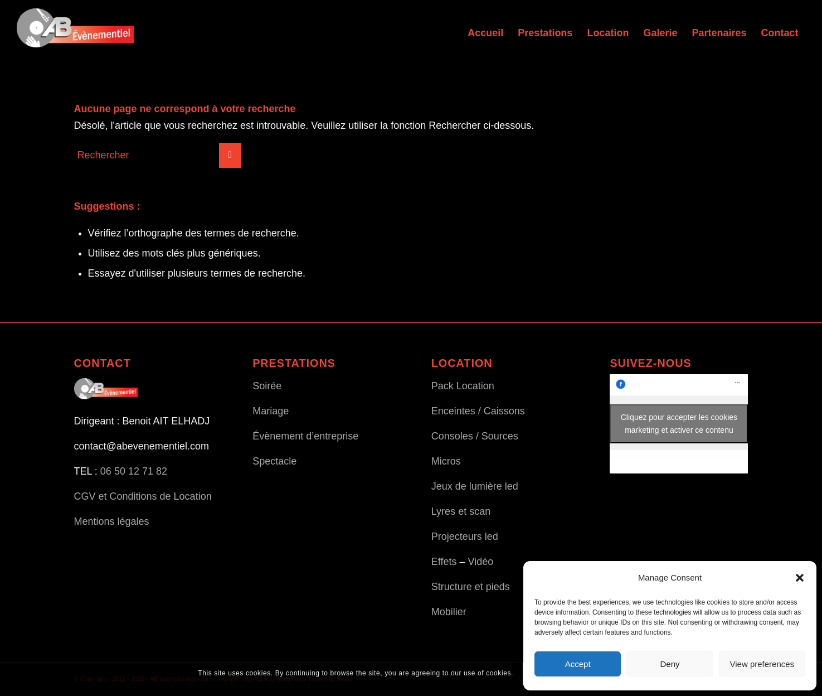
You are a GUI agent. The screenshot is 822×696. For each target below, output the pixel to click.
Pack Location (462, 386)
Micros (446, 461)
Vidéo (481, 561)
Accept (578, 664)
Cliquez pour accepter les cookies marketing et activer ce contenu (679, 423)
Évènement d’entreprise (305, 436)
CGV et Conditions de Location (143, 496)
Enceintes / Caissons (478, 411)
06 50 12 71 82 (133, 471)
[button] (799, 577)
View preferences (762, 664)
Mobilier (448, 611)
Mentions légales (111, 521)
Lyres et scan (460, 511)
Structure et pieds (470, 586)
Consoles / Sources (474, 436)
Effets (444, 561)
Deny (669, 664)
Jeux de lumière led (474, 486)
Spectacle (274, 461)
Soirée (266, 386)
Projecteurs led (464, 536)
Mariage (270, 411)
